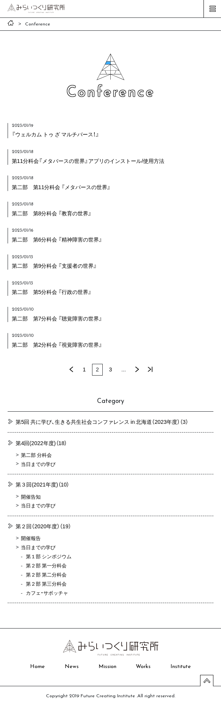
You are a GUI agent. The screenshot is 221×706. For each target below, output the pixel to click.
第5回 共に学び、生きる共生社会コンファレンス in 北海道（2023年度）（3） (102, 421)
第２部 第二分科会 (46, 574)
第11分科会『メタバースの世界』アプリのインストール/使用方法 (88, 160)
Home (37, 667)
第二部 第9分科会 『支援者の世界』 (54, 265)
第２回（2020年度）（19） (43, 526)
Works (143, 667)
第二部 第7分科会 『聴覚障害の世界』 (57, 318)
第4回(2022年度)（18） (41, 443)
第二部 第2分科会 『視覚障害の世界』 (57, 344)
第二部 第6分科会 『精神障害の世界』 (57, 239)
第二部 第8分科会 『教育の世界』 (52, 213)
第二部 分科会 (36, 454)
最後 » (150, 370)
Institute (180, 667)
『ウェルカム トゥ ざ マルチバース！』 (55, 134)
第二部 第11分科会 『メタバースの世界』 (61, 187)
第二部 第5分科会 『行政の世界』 (52, 291)
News (72, 667)
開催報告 (31, 538)
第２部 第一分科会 (46, 565)
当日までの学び (38, 464)
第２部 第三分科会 (46, 583)
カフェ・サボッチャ (47, 592)
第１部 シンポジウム (49, 556)
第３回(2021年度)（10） (42, 484)
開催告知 (31, 496)
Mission (107, 667)
